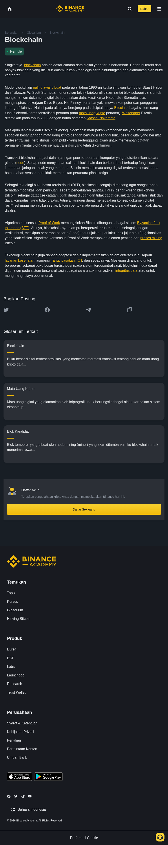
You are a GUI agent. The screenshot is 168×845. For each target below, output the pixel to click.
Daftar (144, 9)
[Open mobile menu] (159, 9)
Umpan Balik (17, 757)
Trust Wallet (16, 692)
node (20, 163)
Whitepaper (131, 113)
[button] (159, 8)
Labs (11, 667)
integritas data (126, 270)
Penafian (14, 740)
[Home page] (70, 8)
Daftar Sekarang (84, 509)
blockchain (32, 65)
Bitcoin (119, 108)
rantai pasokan (63, 260)
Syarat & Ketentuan (22, 723)
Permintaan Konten (22, 749)
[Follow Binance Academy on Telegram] (23, 796)
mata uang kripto (92, 113)
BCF (10, 658)
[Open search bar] (128, 9)
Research (14, 684)
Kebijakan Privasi (20, 732)
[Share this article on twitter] (6, 309)
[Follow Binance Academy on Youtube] (30, 796)
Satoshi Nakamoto (101, 118)
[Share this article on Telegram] (88, 309)
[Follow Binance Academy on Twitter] (16, 796)
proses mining (151, 238)
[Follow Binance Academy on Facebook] (9, 796)
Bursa (11, 649)
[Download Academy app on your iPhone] (19, 777)
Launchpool (16, 675)
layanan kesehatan (19, 260)
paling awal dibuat (47, 87)
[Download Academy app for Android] (48, 777)
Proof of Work (49, 223)
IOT (79, 260)
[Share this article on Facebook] (47, 309)
